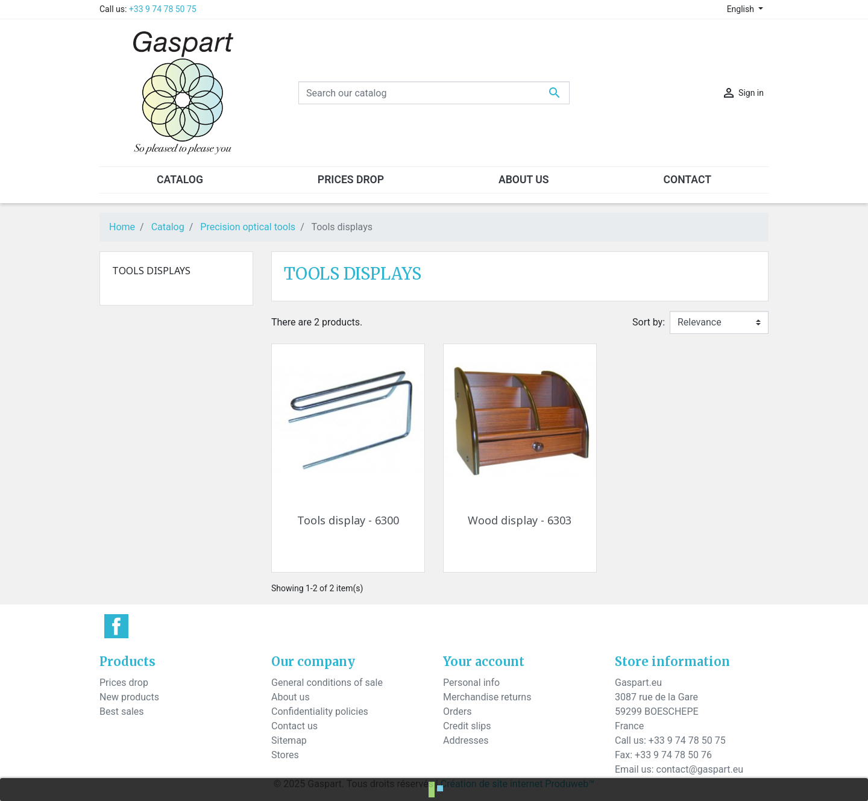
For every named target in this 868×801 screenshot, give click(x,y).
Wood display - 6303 (519, 520)
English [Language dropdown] (741, 9)
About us (290, 697)
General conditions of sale (327, 682)
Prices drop (123, 682)
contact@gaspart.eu (699, 769)
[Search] (434, 92)
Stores (285, 755)
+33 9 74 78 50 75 (163, 9)
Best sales (121, 711)
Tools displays (151, 270)
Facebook (116, 626)
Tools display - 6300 (348, 520)
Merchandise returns (487, 697)
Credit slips (467, 726)
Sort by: (648, 322)
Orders (457, 711)
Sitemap (289, 740)
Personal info (471, 682)
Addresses (466, 740)
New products (129, 697)
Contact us (294, 726)
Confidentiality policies (319, 711)
